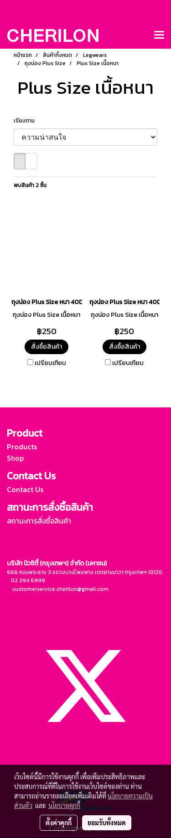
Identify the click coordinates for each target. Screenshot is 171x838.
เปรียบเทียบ (50, 363)
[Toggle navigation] (159, 35)
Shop (15, 457)
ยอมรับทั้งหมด (107, 822)
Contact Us (25, 489)
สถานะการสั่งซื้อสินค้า (39, 520)
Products (22, 446)
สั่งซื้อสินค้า (46, 346)
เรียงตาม (26, 121)
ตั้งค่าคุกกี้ (59, 822)
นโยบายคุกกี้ (64, 805)
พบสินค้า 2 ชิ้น (30, 185)
